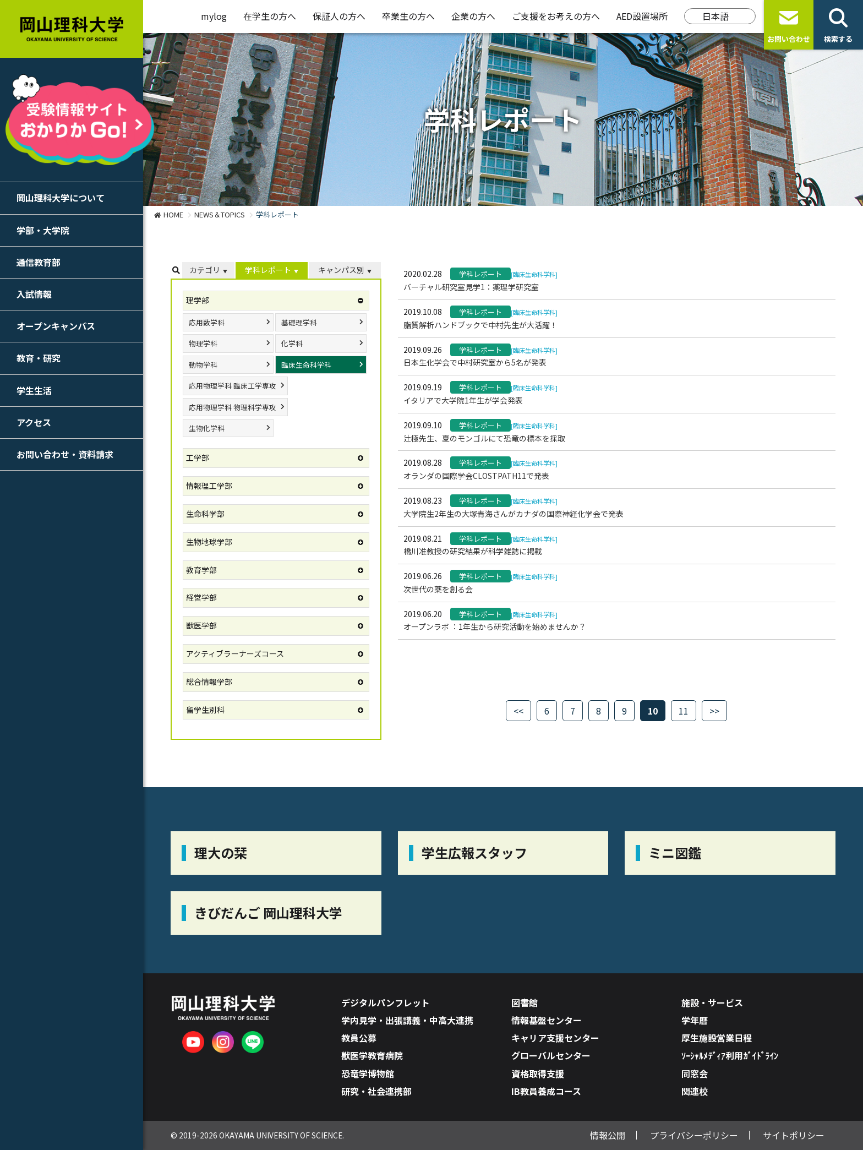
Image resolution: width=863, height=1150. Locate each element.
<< (518, 710)
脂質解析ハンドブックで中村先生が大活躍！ (480, 324)
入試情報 (34, 294)
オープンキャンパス (56, 326)
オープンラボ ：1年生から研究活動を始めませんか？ (494, 626)
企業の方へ (473, 16)
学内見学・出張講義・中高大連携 (407, 1020)
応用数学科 (207, 322)
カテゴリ (204, 269)
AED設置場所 (642, 16)
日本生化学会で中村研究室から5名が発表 (475, 362)
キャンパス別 (341, 269)
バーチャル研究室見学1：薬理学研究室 (471, 286)
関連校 (694, 1091)
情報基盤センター (546, 1020)
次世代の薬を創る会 (438, 589)
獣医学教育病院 (372, 1055)
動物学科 (203, 364)
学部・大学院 (43, 230)
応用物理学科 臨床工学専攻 (232, 385)
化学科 (292, 343)
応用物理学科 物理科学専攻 (232, 407)
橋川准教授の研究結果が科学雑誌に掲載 (472, 551)
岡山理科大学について (61, 197)
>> (714, 710)
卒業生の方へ (408, 16)
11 (684, 710)
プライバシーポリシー (694, 1135)
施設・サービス (712, 1002)
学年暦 (694, 1020)
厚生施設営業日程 (716, 1037)
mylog (214, 16)
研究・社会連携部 (376, 1091)
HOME (173, 214)
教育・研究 (39, 357)
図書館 (524, 1002)
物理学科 (203, 343)
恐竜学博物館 (367, 1073)
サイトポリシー (793, 1135)
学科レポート (268, 269)
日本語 (715, 16)
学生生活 (34, 390)
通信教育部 (39, 262)
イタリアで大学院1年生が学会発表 (463, 400)
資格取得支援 (537, 1073)
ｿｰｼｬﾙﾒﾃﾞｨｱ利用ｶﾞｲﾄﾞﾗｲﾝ (729, 1055)
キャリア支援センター (555, 1037)
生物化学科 (207, 428)
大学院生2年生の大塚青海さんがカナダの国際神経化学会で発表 (513, 513)
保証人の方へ (339, 16)
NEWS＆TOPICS (219, 214)
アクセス (34, 422)
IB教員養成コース (546, 1091)
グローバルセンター (551, 1055)
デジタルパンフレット (385, 1002)
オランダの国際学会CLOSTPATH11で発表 (476, 475)
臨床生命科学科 (306, 364)
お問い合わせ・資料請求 (65, 454)
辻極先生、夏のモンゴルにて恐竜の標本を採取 (484, 438)
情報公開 (607, 1135)
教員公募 (358, 1037)
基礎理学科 (299, 322)
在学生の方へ (269, 16)
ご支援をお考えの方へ (556, 16)
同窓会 (694, 1073)
